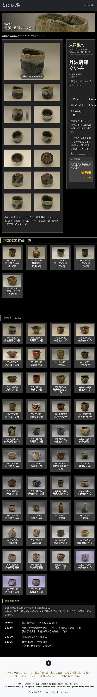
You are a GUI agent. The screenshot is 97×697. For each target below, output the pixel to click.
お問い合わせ (48, 676)
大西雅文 (14, 35)
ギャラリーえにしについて (18, 672)
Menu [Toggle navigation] (89, 5)
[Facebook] (48, 663)
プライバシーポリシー (26, 676)
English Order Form (68, 676)
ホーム (5, 35)
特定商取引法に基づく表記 (48, 672)
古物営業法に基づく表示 (77, 672)
